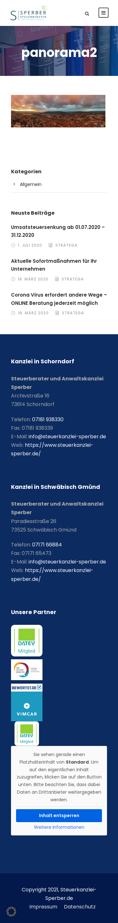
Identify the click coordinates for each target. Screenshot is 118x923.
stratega (66, 245)
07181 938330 (48, 419)
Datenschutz (80, 906)
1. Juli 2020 (30, 245)
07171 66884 (47, 544)
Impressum (43, 906)
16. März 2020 (33, 313)
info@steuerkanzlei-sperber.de (67, 436)
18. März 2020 (33, 279)
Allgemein (31, 184)
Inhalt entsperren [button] (59, 815)
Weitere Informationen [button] (59, 827)
